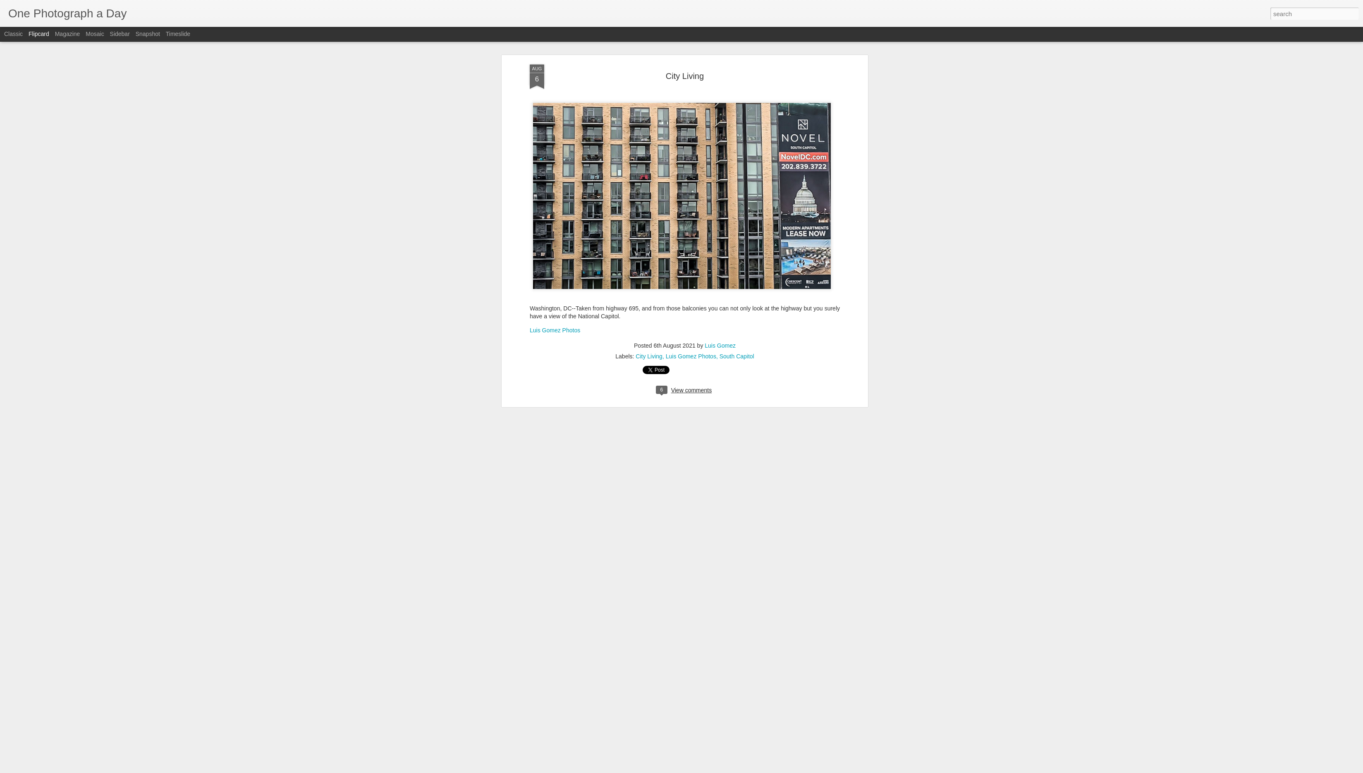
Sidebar (120, 34)
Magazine (67, 34)
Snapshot (148, 34)
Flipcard (39, 34)
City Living (649, 71)
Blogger (707, 768)
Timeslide (178, 34)
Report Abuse (732, 768)
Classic (13, 34)
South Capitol (737, 71)
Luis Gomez (720, 60)
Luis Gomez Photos (555, 45)
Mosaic (95, 34)
